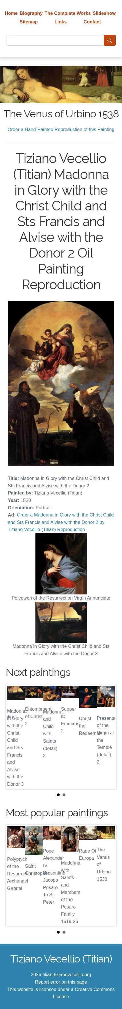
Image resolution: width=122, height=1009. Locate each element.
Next (107, 736)
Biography (31, 13)
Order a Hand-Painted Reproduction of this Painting (61, 129)
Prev (14, 736)
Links (61, 21)
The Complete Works (68, 13)
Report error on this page (61, 982)
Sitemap (29, 21)
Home (11, 13)
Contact (92, 21)
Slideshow (104, 13)
